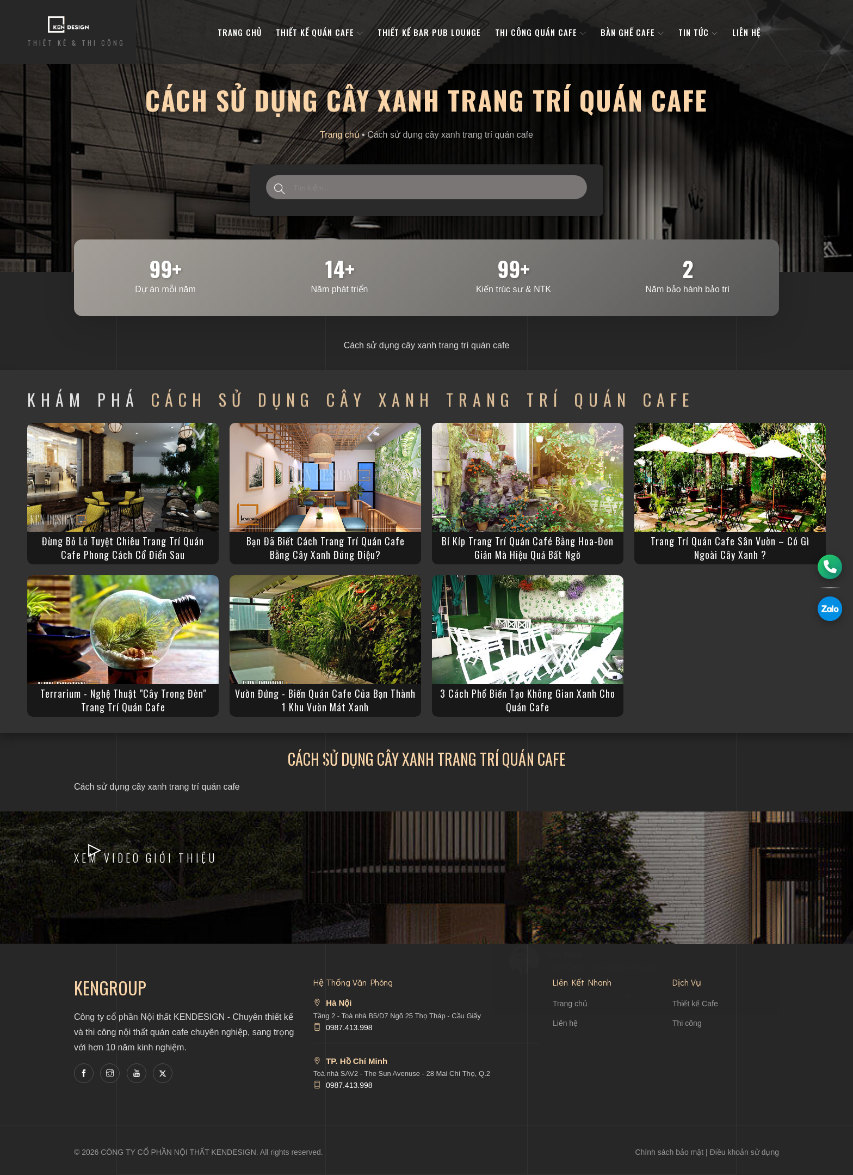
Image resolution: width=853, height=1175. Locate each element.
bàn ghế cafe (632, 32)
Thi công (687, 1023)
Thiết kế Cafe (695, 1003)
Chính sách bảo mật (669, 1152)
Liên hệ (746, 32)
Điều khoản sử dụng (744, 1152)
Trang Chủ (240, 32)
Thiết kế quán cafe (319, 32)
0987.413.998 (349, 1027)
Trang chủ (340, 134)
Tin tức (698, 32)
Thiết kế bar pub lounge (429, 32)
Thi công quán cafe (540, 32)
